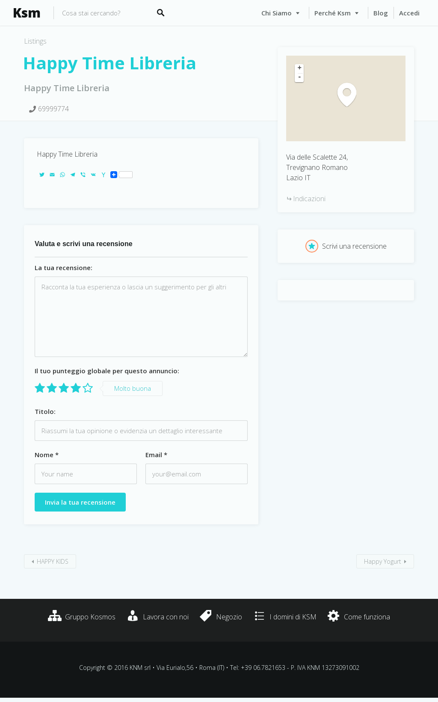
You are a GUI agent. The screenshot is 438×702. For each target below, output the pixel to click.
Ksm (27, 13)
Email (156, 454)
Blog (380, 13)
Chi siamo (276, 13)
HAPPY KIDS (52, 561)
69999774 (53, 108)
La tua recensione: (63, 267)
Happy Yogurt (382, 561)
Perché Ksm (332, 13)
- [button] (300, 77)
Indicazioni (309, 198)
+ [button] (300, 68)
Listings (35, 41)
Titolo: (45, 411)
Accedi (409, 13)
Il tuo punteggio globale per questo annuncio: (107, 370)
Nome (47, 454)
